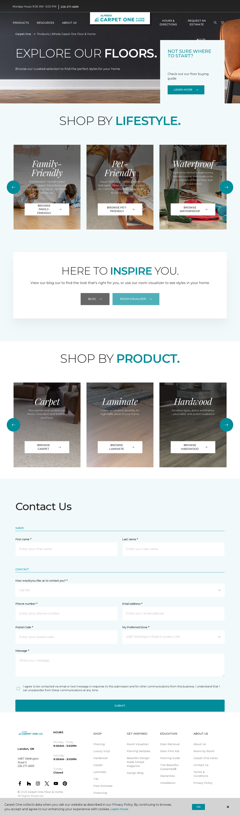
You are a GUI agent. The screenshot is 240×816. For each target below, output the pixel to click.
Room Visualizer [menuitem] (138, 744)
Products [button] (21, 22)
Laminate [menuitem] (99, 772)
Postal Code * (24, 627)
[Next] (226, 187)
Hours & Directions (168, 22)
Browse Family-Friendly (49, 209)
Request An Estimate (197, 22)
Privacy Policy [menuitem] (203, 783)
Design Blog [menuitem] (135, 773)
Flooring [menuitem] (99, 744)
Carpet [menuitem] (98, 765)
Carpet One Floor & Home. (45, 792)
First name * (23, 539)
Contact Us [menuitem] (201, 765)
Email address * (132, 603)
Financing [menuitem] (100, 793)
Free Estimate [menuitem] (102, 786)
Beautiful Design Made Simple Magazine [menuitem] (138, 762)
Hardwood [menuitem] (100, 758)
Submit (120, 705)
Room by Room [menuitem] (204, 751)
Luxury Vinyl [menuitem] (101, 751)
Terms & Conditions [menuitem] (201, 774)
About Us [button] (69, 22)
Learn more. (119, 809)
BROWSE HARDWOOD (194, 447)
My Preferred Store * (135, 627)
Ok (198, 806)
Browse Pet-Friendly (121, 209)
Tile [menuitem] (95, 779)
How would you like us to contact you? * (41, 580)
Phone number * (26, 603)
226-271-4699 (70, 6)
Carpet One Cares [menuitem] (206, 758)
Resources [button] (45, 22)
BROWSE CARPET (49, 447)
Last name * (130, 539)
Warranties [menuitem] (167, 776)
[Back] (13, 187)
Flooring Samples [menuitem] (138, 751)
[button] (215, 23)
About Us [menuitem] (200, 744)
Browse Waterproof (194, 209)
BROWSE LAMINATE (122, 447)
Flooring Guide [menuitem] (170, 758)
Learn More (186, 89)
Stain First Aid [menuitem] (169, 751)
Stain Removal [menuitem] (170, 744)
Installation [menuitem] (168, 783)
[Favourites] (222, 23)
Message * (22, 650)
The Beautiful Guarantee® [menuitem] (169, 767)
